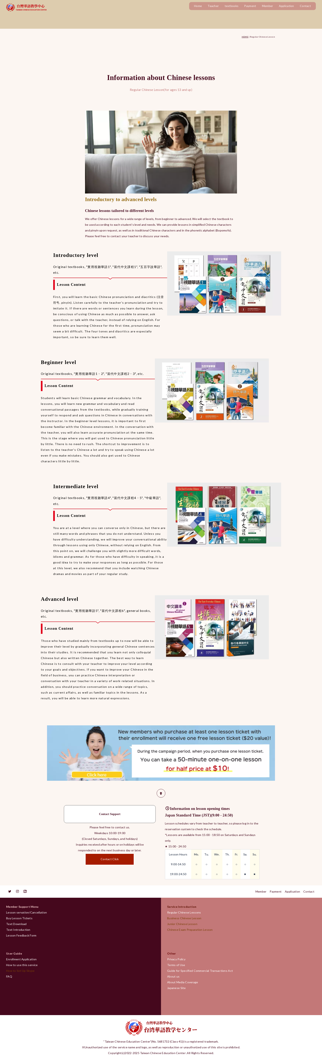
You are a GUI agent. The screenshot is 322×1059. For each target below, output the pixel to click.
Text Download (16, 924)
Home (198, 6)
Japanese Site (176, 988)
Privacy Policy (176, 959)
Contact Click (110, 860)
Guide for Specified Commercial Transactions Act (200, 970)
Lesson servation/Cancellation (26, 912)
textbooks (232, 6)
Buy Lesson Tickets (19, 918)
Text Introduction (18, 929)
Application (286, 6)
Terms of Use (176, 965)
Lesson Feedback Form (21, 935)
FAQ (9, 976)
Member (267, 6)
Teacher (213, 6)
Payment (250, 6)
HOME (245, 36)
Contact (305, 6)
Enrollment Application (21, 959)
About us (173, 976)
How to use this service (22, 965)
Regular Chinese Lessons (185, 912)
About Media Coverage (182, 982)
